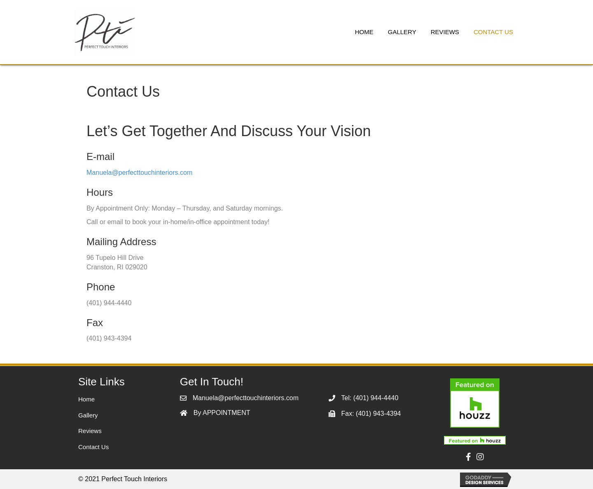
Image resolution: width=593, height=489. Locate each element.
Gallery (88, 415)
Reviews (90, 430)
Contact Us (93, 446)
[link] (364, 31)
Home (86, 399)
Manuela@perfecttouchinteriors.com (139, 172)
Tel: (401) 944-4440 (370, 397)
